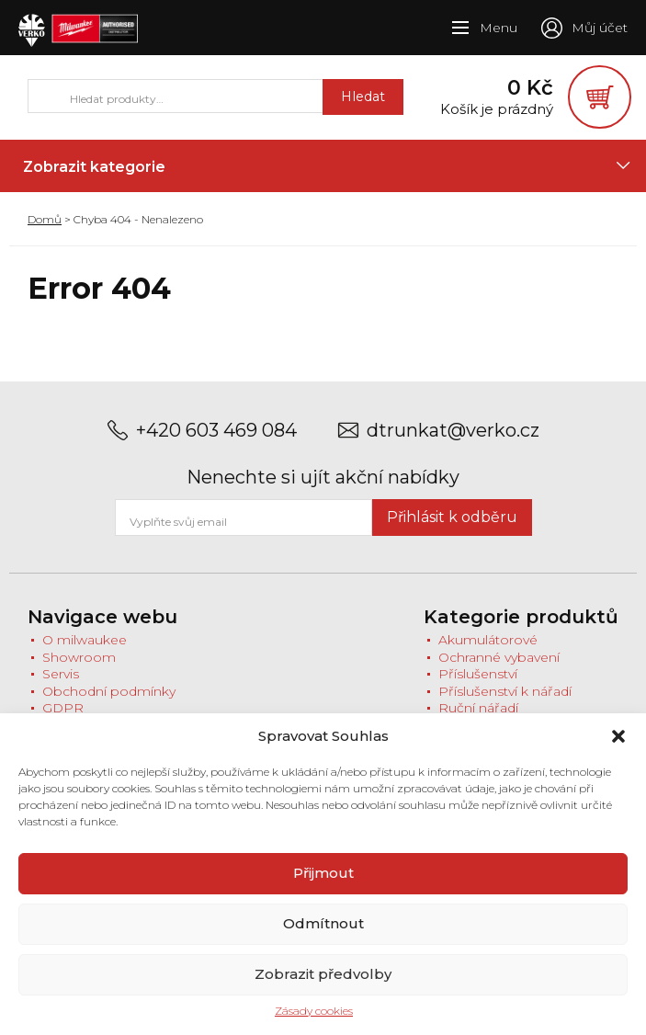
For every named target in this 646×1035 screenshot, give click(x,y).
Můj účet (600, 27)
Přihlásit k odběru (452, 529)
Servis (60, 685)
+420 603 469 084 (216, 442)
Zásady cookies (314, 1011)
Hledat (340, 102)
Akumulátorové (488, 651)
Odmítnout (323, 923)
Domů (45, 231)
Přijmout (323, 872)
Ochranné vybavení (499, 669)
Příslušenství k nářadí (505, 703)
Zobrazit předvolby (323, 974)
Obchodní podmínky (109, 703)
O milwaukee (84, 651)
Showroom (79, 669)
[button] (618, 736)
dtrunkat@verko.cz (453, 442)
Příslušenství (477, 685)
